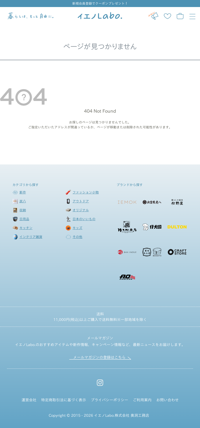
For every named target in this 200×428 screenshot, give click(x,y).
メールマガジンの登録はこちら (99, 357)
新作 (22, 192)
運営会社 (29, 400)
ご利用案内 (142, 400)
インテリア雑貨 (30, 236)
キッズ (77, 228)
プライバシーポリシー (109, 400)
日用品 (24, 219)
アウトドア (81, 201)
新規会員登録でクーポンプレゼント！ (100, 3)
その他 (77, 236)
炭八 (22, 201)
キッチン (26, 228)
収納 (22, 210)
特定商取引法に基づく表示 (63, 400)
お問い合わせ (167, 400)
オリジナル (81, 210)
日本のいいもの (84, 219)
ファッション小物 (86, 192)
